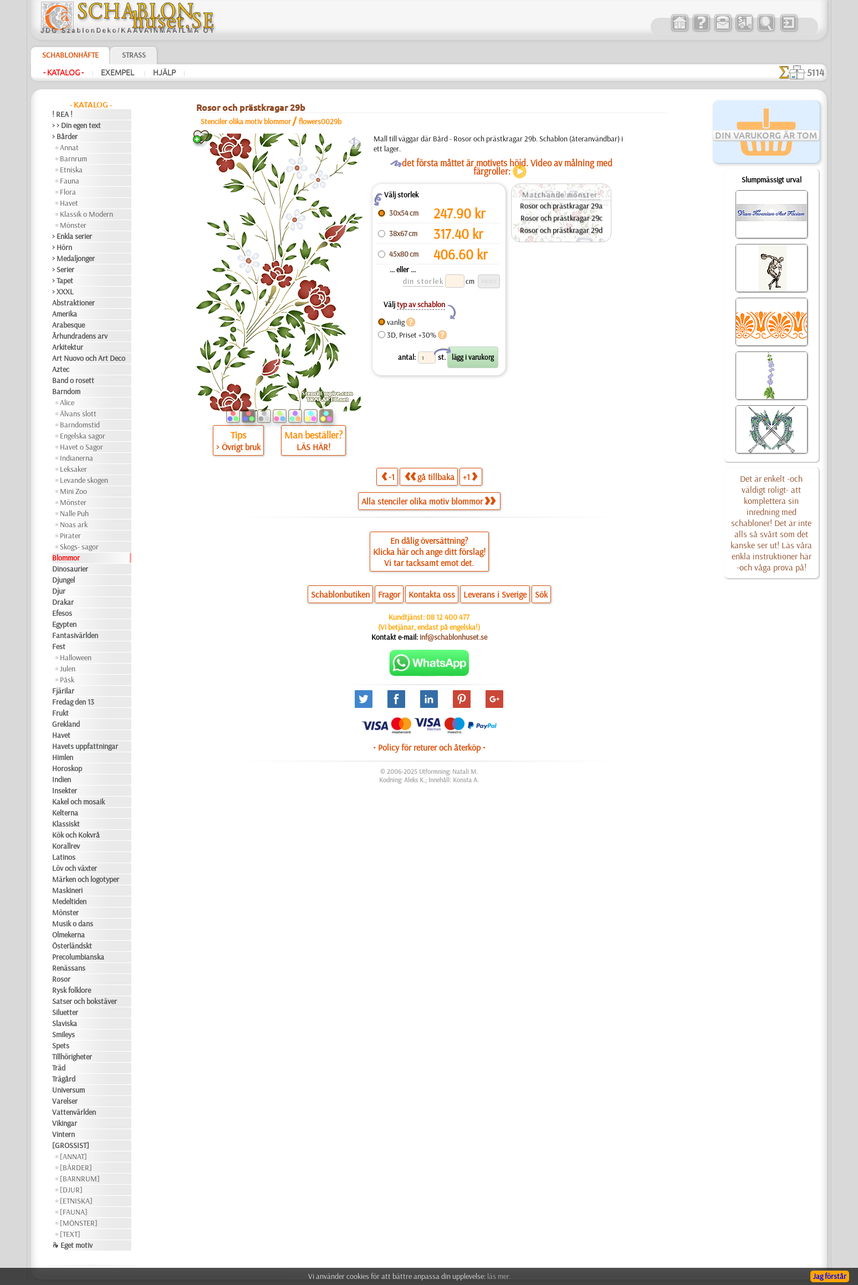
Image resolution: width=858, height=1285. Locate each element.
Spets (60, 1046)
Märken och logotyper (85, 879)
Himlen (62, 757)
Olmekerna (68, 935)
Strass (134, 55)
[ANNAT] (73, 1156)
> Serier (63, 269)
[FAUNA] (74, 1212)
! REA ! (62, 114)
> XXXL (63, 292)
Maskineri (67, 890)
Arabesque (68, 325)
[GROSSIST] (70, 1145)
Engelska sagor (82, 436)
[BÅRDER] (76, 1167)
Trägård (63, 1079)
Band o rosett (73, 380)
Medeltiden (69, 901)
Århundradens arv (80, 336)
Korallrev (66, 846)
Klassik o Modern (86, 214)
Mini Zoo (73, 491)
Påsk (67, 680)
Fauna (69, 181)
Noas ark (74, 524)
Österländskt (72, 946)
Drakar (63, 602)
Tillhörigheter (72, 1057)
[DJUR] (71, 1190)
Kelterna (65, 813)
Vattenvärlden (74, 1112)
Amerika (64, 314)
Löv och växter (74, 868)
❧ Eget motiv (72, 1245)
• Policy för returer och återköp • (429, 747)
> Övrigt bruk (238, 446)
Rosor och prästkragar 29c (561, 218)
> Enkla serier (72, 236)
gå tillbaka (429, 476)
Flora (68, 192)
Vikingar (64, 1123)
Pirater (70, 535)
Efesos (62, 613)
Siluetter (65, 1012)
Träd (58, 1068)
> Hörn (62, 247)
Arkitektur (67, 347)
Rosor (61, 979)
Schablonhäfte (70, 55)
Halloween (75, 657)
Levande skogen (84, 480)
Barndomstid (80, 425)
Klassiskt (66, 824)
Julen (67, 669)
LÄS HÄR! (313, 446)
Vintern (63, 1134)
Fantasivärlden (75, 635)
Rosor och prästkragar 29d (561, 230)
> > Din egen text (76, 125)
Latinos (63, 857)
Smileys (63, 1034)
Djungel (63, 580)
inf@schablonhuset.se (453, 637)
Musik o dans (72, 924)
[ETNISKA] (76, 1201)
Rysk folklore (71, 990)
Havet (69, 203)
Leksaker (73, 469)
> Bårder (65, 136)
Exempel (118, 72)
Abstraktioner (73, 303)
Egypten (64, 624)
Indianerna (76, 458)
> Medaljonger (73, 258)
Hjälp (164, 72)
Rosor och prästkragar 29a (561, 206)
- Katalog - (63, 72)
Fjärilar (63, 691)
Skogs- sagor (79, 547)
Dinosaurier (70, 569)
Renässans (68, 968)
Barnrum (73, 159)
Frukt (60, 713)
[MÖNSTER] (79, 1223)
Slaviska (64, 1023)
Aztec (60, 369)
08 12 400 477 (447, 617)
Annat (69, 147)
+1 (470, 476)
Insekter (64, 791)
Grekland (66, 724)
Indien (61, 779)
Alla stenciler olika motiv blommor (428, 501)
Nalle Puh (74, 513)
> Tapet (62, 280)
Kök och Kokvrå (76, 835)
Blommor (66, 558)
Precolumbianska (78, 957)
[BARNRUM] (80, 1179)
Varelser (65, 1101)
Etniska (71, 170)
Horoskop (67, 768)
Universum (68, 1090)
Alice (67, 402)
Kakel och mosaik (78, 802)
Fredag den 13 (73, 702)
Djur (58, 591)
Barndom (66, 391)
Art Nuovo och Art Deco (88, 358)
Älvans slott (78, 414)
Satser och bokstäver (84, 1001)
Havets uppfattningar (85, 746)
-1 (388, 476)
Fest (58, 646)
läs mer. (499, 1276)
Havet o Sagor (81, 447)
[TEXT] (70, 1234)
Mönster (73, 225)
